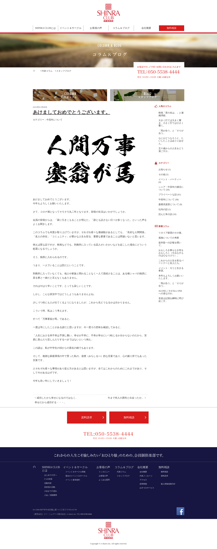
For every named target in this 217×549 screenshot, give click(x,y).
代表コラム (47, 71)
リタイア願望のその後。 (171, 233)
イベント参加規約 (72, 480)
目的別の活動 (49, 487)
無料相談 (171, 28)
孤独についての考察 (169, 238)
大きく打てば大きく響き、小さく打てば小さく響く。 (171, 123)
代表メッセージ (146, 476)
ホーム (36, 71)
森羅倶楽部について (169, 204)
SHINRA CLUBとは (45, 28)
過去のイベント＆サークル (76, 476)
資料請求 (86, 417)
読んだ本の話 (165, 214)
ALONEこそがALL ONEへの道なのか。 (170, 292)
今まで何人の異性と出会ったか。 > (127, 397)
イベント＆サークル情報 (75, 472)
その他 (162, 174)
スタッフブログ (63, 71)
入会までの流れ (50, 491)
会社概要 (146, 28)
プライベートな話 (168, 194)
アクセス (143, 480)
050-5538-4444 (86, 514)
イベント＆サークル (70, 28)
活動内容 (47, 483)
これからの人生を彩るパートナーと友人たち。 (171, 261)
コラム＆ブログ (121, 28)
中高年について (54, 119)
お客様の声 (96, 28)
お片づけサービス (147, 488)
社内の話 (163, 209)
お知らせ (163, 169)
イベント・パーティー (170, 179)
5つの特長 (48, 479)
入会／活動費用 (50, 495)
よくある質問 (104, 480)
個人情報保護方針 (168, 484)
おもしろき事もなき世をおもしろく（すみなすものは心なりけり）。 (171, 253)
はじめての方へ (50, 475)
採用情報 (143, 484)
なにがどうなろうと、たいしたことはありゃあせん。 (171, 141)
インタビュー (104, 472)
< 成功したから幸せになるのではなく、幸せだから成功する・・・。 (56, 400)
